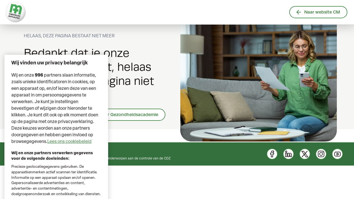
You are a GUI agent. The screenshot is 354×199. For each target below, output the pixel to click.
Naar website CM (318, 12)
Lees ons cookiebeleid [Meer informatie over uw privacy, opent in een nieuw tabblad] (69, 147)
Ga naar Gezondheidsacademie (125, 114)
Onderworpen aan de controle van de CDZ (138, 158)
